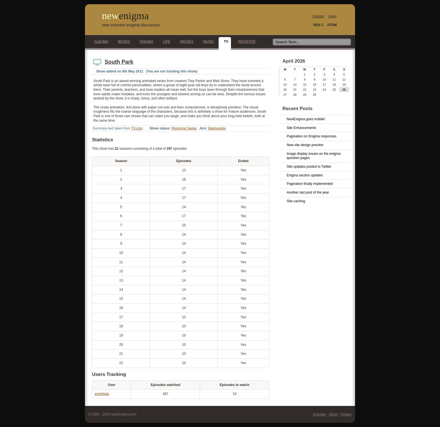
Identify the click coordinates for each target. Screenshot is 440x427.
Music (207, 42)
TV (224, 42)
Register (245, 42)
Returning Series (184, 128)
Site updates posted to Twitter (309, 167)
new (125, 15)
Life (165, 42)
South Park (119, 62)
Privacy (346, 414)
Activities (319, 414)
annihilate (102, 394)
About (333, 414)
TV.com (137, 128)
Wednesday (217, 128)
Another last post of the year (308, 192)
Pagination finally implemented (310, 184)
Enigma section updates (305, 175)
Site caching (296, 201)
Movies (185, 42)
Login (332, 16)
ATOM (331, 25)
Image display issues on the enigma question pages (314, 156)
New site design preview (305, 145)
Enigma (145, 42)
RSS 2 (318, 25)
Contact (318, 16)
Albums (99, 42)
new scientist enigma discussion (131, 25)
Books (122, 42)
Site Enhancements (301, 128)
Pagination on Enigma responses (311, 136)
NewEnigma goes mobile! (306, 119)
